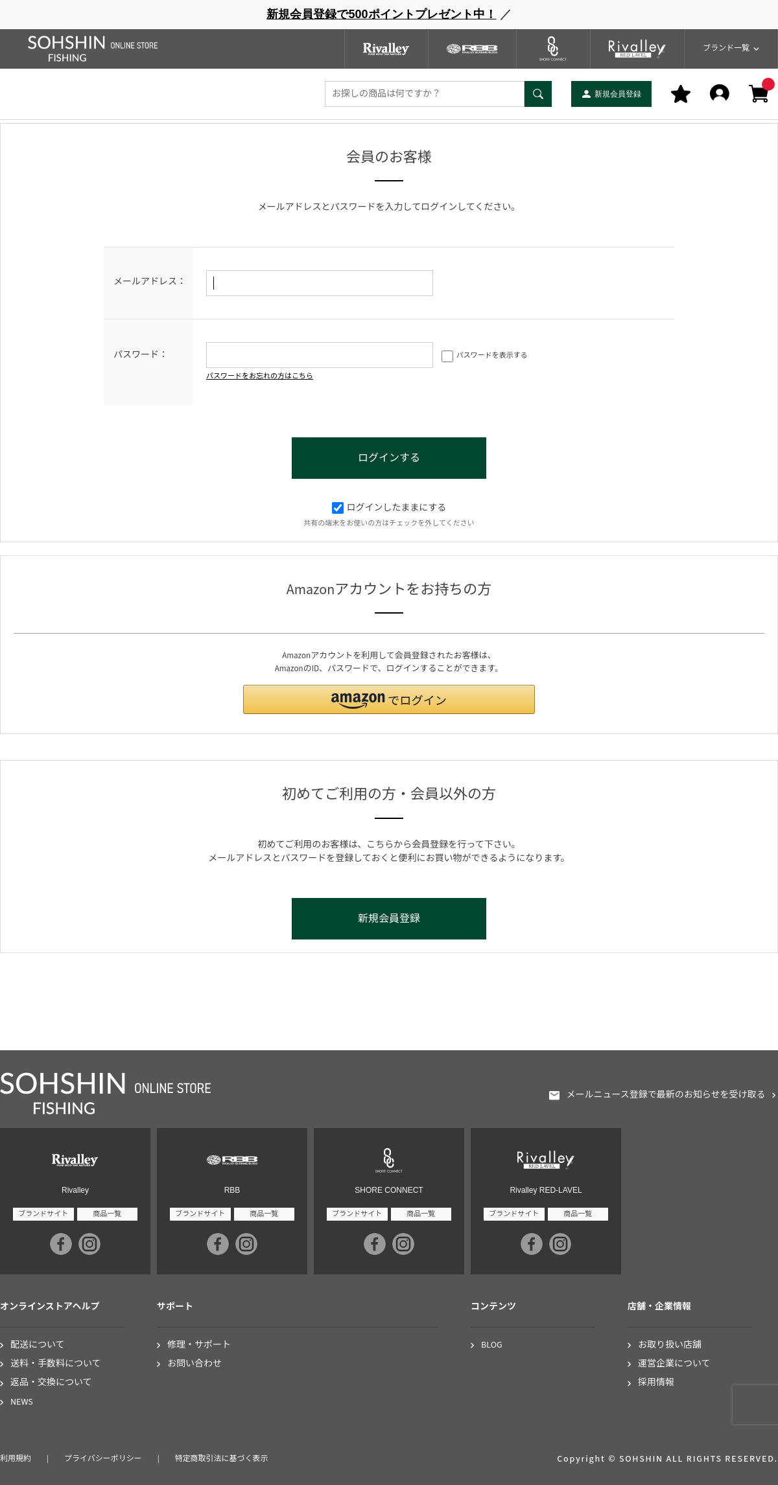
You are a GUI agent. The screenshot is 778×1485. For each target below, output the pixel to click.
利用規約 (15, 1458)
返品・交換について (51, 1383)
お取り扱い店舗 (669, 1345)
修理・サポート (199, 1345)
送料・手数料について (55, 1364)
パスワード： (140, 355)
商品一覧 (107, 1214)
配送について (37, 1345)
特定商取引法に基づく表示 (221, 1458)
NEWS (21, 1402)
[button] (389, 699)
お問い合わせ (194, 1364)
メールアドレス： (149, 281)
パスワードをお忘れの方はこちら (259, 376)
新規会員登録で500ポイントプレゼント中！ (381, 14)
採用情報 (656, 1383)
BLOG (491, 1345)
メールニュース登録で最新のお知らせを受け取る (665, 1095)
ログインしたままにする (389, 507)
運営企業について (674, 1364)
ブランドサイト (43, 1214)
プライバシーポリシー (103, 1458)
